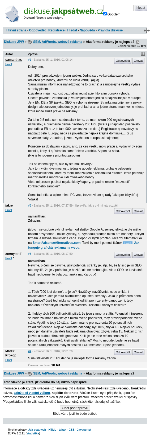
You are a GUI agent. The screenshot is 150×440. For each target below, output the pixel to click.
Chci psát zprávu (75, 408)
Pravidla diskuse (110, 30)
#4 (29, 351)
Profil (8, 64)
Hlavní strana (16, 30)
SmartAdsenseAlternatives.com (57, 243)
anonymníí (13, 254)
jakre (9, 205)
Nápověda (87, 30)
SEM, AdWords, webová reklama (57, 42)
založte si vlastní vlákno (32, 393)
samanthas (13, 59)
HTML (52, 429)
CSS (72, 429)
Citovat (138, 60)
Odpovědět (37, 30)
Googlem (112, 14)
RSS (137, 42)
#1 (29, 59)
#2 (29, 205)
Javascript (84, 429)
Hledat (72, 30)
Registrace (56, 30)
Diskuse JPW (14, 42)
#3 (29, 253)
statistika (33, 433)
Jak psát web (37, 429)
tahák (62, 429)
